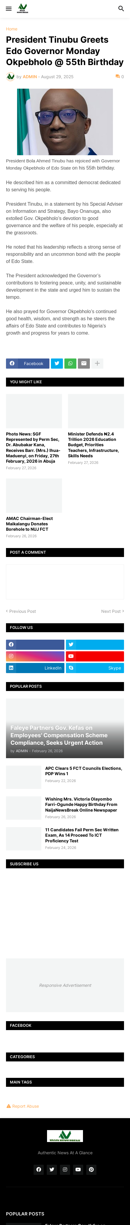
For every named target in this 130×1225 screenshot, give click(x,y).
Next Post (111, 611)
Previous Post (22, 611)
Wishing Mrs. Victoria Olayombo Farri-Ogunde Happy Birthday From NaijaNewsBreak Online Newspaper (81, 804)
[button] (8, 9)
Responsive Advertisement (65, 985)
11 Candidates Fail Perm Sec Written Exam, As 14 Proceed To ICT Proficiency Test (82, 835)
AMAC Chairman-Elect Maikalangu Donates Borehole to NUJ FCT (29, 524)
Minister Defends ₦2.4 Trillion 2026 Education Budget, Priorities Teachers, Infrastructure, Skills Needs (93, 444)
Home (11, 29)
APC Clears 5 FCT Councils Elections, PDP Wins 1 (83, 771)
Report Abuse (25, 1106)
